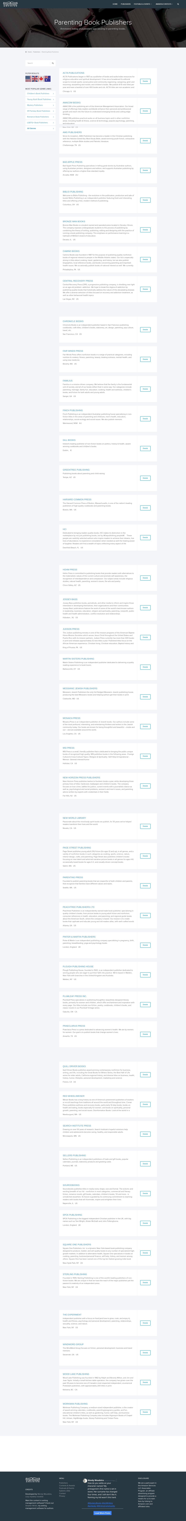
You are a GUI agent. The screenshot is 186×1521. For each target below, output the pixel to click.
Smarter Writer (31, 1506)
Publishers (126, 4)
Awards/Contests (165, 4)
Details (145, 81)
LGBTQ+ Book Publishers (37, 123)
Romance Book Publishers (38, 117)
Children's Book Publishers (38, 93)
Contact (62, 1493)
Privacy (62, 1496)
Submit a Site (64, 1491)
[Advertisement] (108, 63)
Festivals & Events (143, 4)
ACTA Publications (73, 73)
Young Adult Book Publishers (39, 99)
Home (115, 4)
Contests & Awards (67, 1486)
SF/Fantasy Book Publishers (38, 111)
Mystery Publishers (35, 105)
